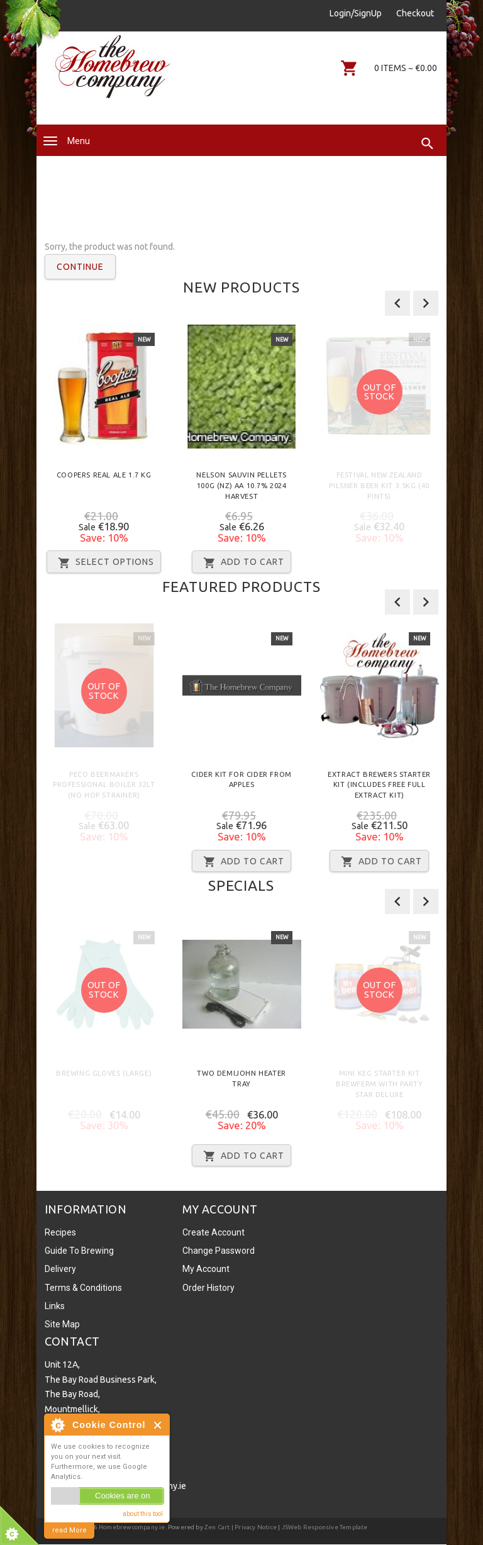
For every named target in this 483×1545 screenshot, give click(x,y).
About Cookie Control (57, 1425)
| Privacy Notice (253, 1527)
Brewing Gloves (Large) (104, 1073)
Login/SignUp (356, 13)
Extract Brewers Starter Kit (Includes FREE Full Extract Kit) (379, 785)
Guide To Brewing (79, 1251)
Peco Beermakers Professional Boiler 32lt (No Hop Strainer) (104, 785)
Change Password (218, 1251)
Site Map (62, 1324)
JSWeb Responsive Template (325, 1527)
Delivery (60, 1269)
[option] (104, 453)
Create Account (213, 1232)
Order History (208, 1288)
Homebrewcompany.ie (132, 1527)
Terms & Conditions (83, 1288)
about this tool (143, 1513)
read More (69, 1530)
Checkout (415, 13)
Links (55, 1306)
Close (158, 1425)
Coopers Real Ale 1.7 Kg (104, 475)
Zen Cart (217, 1527)
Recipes (60, 1232)
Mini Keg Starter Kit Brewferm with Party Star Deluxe (379, 1083)
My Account (206, 1269)
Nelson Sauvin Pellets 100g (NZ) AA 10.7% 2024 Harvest (241, 485)
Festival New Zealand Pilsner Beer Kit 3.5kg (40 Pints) (379, 485)
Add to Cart (241, 562)
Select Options (103, 562)
